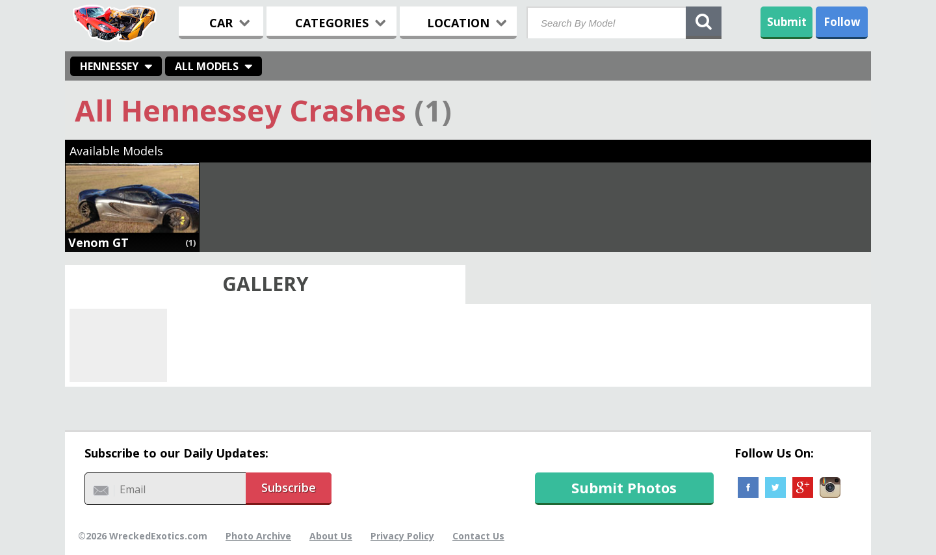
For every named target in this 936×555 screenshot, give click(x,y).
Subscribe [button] (288, 487)
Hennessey (109, 66)
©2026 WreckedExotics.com (142, 536)
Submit (787, 21)
